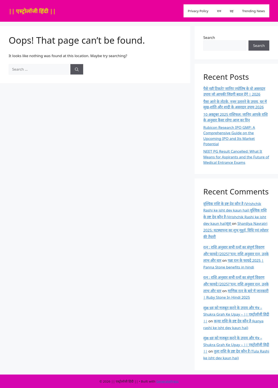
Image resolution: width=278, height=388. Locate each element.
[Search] (76, 69)
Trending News (253, 11)
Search (209, 37)
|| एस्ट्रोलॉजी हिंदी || (32, 11)
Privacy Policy (198, 11)
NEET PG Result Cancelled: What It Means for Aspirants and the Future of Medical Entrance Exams (236, 157)
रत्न (219, 11)
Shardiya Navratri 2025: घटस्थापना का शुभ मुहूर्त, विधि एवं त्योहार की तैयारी (235, 230)
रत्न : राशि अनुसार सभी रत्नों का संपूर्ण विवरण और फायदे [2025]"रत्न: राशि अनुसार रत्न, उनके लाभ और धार (236, 254)
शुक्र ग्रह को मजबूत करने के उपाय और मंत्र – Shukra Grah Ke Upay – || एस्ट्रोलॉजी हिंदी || (236, 314)
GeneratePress (167, 381)
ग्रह (231, 11)
